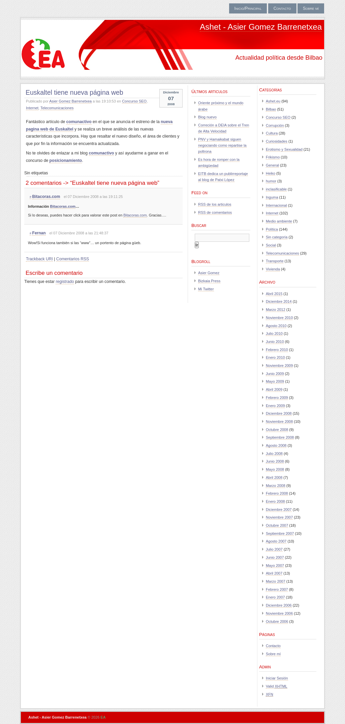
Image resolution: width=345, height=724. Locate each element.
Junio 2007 (275, 557)
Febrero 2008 (277, 493)
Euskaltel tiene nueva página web (74, 92)
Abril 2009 (274, 389)
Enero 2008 (275, 501)
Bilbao (271, 109)
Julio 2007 (274, 549)
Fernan (39, 233)
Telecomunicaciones (57, 108)
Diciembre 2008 (279, 413)
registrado (65, 281)
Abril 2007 (274, 573)
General (272, 165)
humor (271, 181)
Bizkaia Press (209, 281)
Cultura (272, 133)
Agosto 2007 (276, 541)
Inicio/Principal (248, 8)
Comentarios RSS (72, 259)
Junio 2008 (275, 461)
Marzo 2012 (275, 310)
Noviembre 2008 (279, 421)
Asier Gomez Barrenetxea (70, 101)
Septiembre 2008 (280, 437)
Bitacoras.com (46, 196)
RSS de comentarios (215, 212)
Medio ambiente (279, 221)
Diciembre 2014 (279, 301)
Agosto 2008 (276, 445)
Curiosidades (276, 141)
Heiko (270, 173)
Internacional (276, 205)
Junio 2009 (275, 374)
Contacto (282, 8)
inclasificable (276, 189)
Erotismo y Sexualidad (284, 149)
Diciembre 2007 (279, 510)
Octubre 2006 (277, 621)
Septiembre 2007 (280, 533)
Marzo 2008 (275, 486)
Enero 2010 (275, 357)
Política (272, 229)
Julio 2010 (274, 333)
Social (271, 245)
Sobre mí (311, 8)
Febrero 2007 (277, 589)
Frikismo (273, 157)
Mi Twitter (206, 289)
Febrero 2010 (277, 350)
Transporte (274, 261)
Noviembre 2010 (279, 318)
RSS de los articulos (214, 204)
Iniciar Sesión (277, 678)
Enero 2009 (275, 406)
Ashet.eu (273, 101)
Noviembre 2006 (279, 613)
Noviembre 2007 (279, 517)
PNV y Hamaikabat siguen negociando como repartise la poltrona (222, 145)
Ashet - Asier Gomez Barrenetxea (261, 26)
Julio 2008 (274, 454)
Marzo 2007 (275, 581)
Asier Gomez (208, 273)
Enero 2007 (275, 597)
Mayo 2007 (275, 565)
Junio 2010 (275, 342)
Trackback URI (39, 259)
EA (102, 717)
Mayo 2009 (275, 381)
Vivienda (273, 269)
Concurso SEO (134, 101)
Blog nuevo (207, 117)
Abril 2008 (274, 477)
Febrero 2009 (277, 398)
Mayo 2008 (275, 469)
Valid (276, 686)
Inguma (272, 197)
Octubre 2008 (277, 430)
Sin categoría (276, 237)
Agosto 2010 (276, 326)
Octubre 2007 (277, 525)
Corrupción (275, 125)
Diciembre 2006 (279, 605)
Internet (32, 108)
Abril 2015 (274, 294)
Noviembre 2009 (279, 366)
